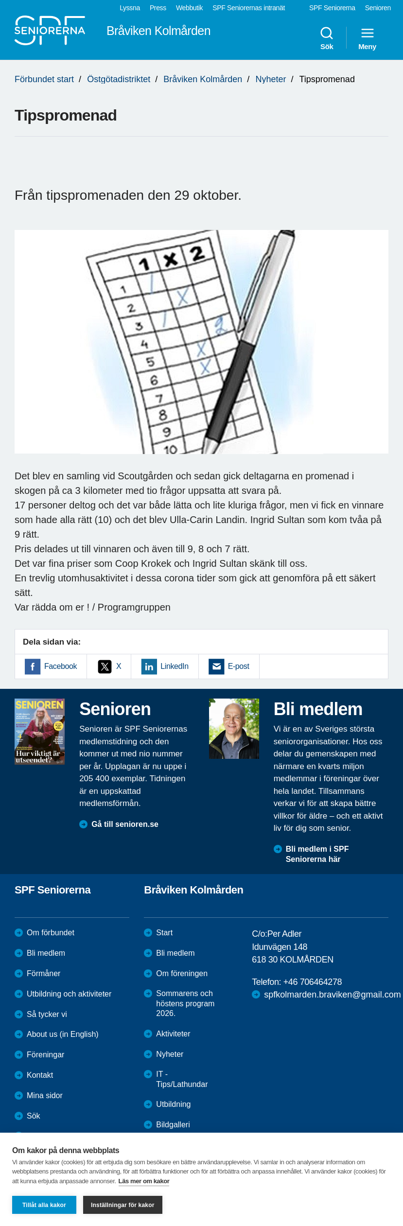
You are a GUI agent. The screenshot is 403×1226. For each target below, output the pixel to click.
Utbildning (173, 1104)
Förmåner (43, 973)
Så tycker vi (47, 1014)
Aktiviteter (173, 1034)
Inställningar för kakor (123, 1205)
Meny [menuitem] (367, 38)
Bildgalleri (173, 1125)
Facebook (60, 666)
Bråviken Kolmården (202, 79)
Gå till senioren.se (124, 824)
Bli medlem (46, 953)
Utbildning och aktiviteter (69, 994)
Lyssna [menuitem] (130, 8)
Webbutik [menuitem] (189, 8)
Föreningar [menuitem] (45, 1055)
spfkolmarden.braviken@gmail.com (332, 994)
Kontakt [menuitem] (40, 1075)
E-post (238, 666)
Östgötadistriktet (118, 79)
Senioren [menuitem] (378, 8)
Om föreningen (182, 973)
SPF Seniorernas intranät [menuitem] (248, 8)
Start (164, 932)
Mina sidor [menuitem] (45, 1095)
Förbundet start (44, 79)
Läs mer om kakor (144, 1181)
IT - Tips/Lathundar (182, 1079)
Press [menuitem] (158, 8)
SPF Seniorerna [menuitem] (332, 8)
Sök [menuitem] (326, 38)
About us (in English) (63, 1034)
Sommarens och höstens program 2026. (185, 1003)
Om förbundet (50, 932)
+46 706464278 (312, 982)
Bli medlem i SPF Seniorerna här (317, 854)
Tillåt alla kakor (44, 1205)
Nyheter (270, 79)
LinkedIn (174, 666)
